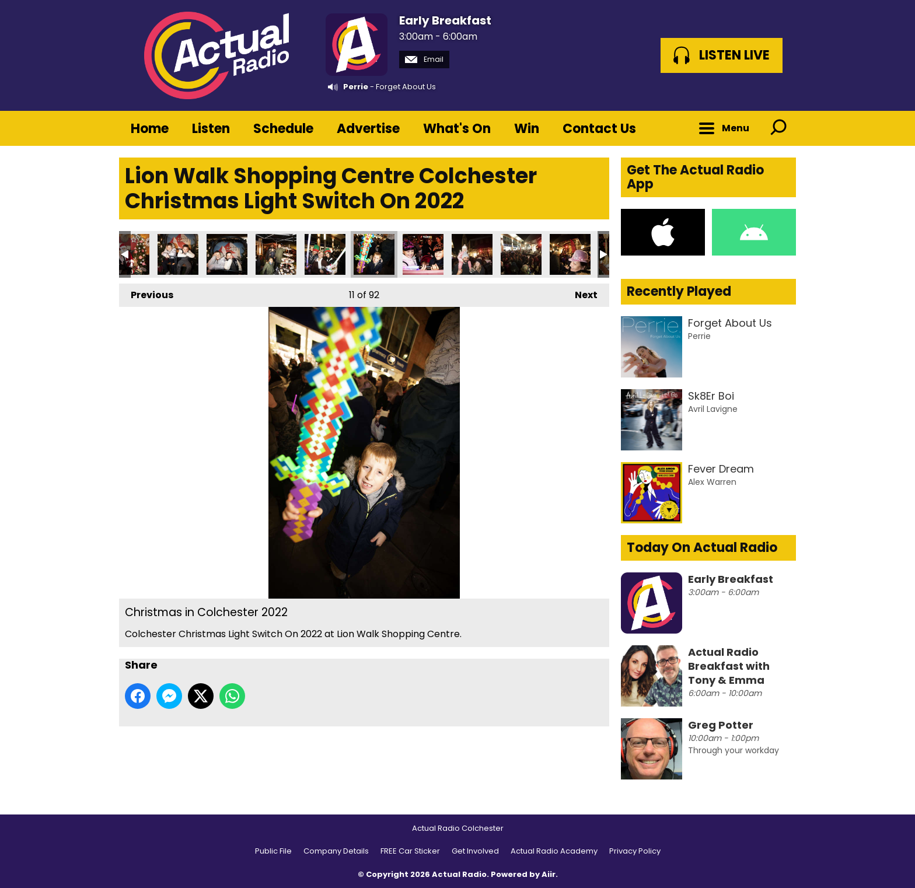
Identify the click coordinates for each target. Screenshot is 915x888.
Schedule (283, 129)
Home (150, 129)
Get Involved (475, 850)
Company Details (336, 850)
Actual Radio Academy (554, 850)
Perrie (355, 86)
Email (424, 59)
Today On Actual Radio (702, 548)
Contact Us (599, 129)
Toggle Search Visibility (778, 128)
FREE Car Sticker (410, 850)
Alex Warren (712, 482)
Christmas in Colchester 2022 (178, 254)
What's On (457, 129)
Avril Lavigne (713, 409)
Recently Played (679, 291)
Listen (211, 129)
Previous (146, 293)
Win (526, 129)
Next (580, 293)
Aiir (549, 874)
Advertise (368, 129)
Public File (273, 850)
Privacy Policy (635, 850)
